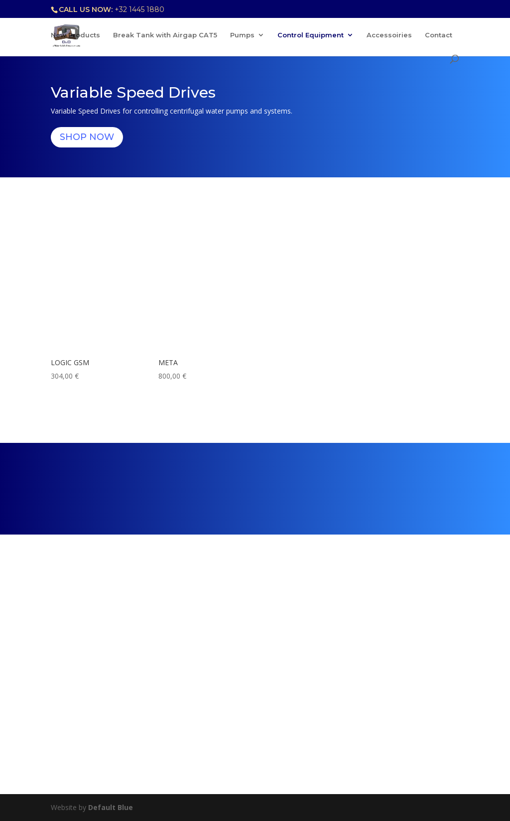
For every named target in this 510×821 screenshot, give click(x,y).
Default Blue (110, 807)
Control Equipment (310, 35)
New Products (75, 35)
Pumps (242, 35)
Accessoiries (389, 35)
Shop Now (87, 137)
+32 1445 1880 (139, 9)
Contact (438, 35)
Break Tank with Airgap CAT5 (165, 35)
